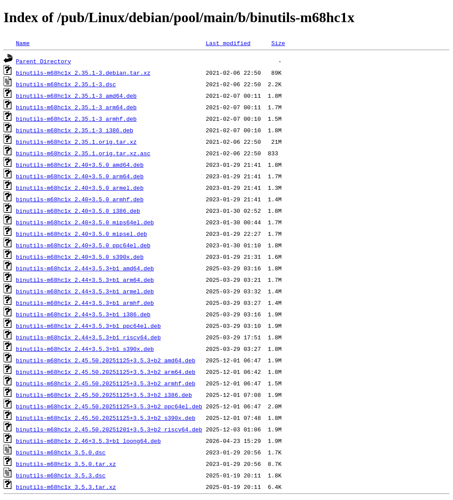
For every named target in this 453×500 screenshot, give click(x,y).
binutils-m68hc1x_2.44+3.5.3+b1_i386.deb (83, 314)
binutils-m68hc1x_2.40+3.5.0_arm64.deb (80, 176)
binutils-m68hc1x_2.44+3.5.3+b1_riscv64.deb (88, 337)
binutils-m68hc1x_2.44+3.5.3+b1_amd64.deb (85, 268)
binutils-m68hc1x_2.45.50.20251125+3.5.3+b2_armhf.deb (106, 383)
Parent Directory (43, 61)
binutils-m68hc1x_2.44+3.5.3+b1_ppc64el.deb (88, 326)
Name (23, 43)
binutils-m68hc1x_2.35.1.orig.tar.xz (76, 142)
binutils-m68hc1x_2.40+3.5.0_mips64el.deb (85, 222)
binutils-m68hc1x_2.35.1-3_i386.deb (74, 130)
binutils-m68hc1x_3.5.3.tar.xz (66, 487)
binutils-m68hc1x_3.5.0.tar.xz (66, 464)
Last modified (228, 43)
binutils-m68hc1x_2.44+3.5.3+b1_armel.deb (85, 291)
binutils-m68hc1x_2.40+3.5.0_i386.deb (78, 211)
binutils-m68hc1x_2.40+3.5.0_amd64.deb (80, 165)
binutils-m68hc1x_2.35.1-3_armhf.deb (76, 119)
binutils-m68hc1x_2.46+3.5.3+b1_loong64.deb (88, 441)
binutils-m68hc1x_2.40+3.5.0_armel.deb (80, 188)
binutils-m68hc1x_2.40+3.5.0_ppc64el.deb (83, 245)
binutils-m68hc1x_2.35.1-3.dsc (66, 84)
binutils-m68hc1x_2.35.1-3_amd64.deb (76, 96)
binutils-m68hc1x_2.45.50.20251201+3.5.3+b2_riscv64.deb (109, 429)
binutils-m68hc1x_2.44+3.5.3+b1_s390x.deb (85, 349)
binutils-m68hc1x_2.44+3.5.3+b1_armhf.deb (85, 303)
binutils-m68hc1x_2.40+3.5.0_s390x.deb (80, 257)
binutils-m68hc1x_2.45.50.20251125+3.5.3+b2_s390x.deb (106, 418)
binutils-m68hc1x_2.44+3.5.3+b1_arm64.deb (85, 280)
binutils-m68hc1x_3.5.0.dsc (61, 452)
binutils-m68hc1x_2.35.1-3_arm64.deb (76, 107)
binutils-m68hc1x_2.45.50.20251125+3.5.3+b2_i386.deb (104, 395)
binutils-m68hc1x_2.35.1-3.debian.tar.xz (83, 73)
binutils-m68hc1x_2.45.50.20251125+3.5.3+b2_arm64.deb (106, 372)
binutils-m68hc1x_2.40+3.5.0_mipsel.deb (81, 234)
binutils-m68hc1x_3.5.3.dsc (61, 475)
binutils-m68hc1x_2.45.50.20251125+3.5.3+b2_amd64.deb (106, 360)
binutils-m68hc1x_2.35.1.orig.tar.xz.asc (83, 153)
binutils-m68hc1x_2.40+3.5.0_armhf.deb (80, 199)
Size (278, 43)
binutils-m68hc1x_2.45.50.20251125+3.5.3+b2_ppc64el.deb (109, 406)
